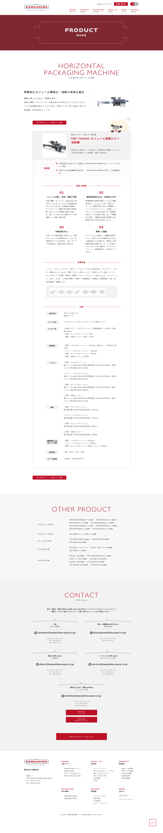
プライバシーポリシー (126, 799)
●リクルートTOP (99, 796)
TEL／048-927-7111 (55, 672)
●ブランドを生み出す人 (72, 773)
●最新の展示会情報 (70, 796)
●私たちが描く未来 (99, 776)
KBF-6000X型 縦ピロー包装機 (78, 523)
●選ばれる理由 (69, 771)
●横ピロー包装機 (127, 771)
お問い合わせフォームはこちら (81, 736)
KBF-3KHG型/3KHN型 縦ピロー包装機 (99, 556)
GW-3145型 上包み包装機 (98, 559)
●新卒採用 (96, 798)
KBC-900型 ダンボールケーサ (78, 547)
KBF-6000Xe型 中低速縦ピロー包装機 (81, 526)
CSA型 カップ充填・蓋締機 (78, 559)
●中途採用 (96, 801)
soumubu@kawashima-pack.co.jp (56, 632)
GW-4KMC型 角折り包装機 (100, 539)
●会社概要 (96, 778)
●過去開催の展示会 (70, 798)
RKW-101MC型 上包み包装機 (78, 565)
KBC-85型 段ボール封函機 (77, 550)
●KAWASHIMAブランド (72, 768)
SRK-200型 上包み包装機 (98, 565)
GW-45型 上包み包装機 (76, 556)
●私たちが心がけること (101, 773)
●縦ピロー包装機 (127, 768)
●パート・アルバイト (100, 803)
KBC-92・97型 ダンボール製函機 (101, 547)
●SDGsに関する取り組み (72, 776)
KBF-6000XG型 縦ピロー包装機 (103, 529)
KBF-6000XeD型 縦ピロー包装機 (106, 526)
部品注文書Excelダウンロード (81, 719)
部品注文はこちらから (81, 712)
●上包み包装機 (126, 773)
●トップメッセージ (99, 768)
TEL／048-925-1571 (108, 640)
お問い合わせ (121, 4)
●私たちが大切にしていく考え (103, 771)
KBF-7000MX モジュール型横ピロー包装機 (82, 534)
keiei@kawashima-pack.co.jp (109, 632)
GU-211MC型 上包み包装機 (95, 562)
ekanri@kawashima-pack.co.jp (56, 664)
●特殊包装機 (126, 778)
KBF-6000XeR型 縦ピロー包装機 (79, 529)
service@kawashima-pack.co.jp (109, 664)
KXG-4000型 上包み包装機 (77, 542)
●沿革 (95, 780)
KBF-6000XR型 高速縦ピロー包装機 (102, 523)
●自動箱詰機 (126, 776)
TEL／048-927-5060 (81, 703)
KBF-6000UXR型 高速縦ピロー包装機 (81, 520)
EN (136, 4)
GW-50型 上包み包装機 (76, 562)
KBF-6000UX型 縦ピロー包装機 (106, 520)
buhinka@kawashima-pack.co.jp (83, 696)
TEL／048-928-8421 (108, 672)
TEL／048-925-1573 (55, 640)
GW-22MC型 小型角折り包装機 (79, 539)
